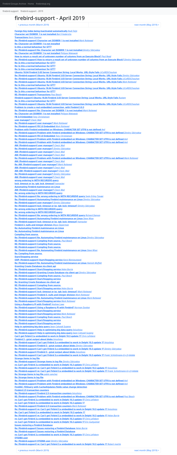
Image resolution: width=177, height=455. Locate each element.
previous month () (34, 24)
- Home (18, 3)
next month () (145, 24)
